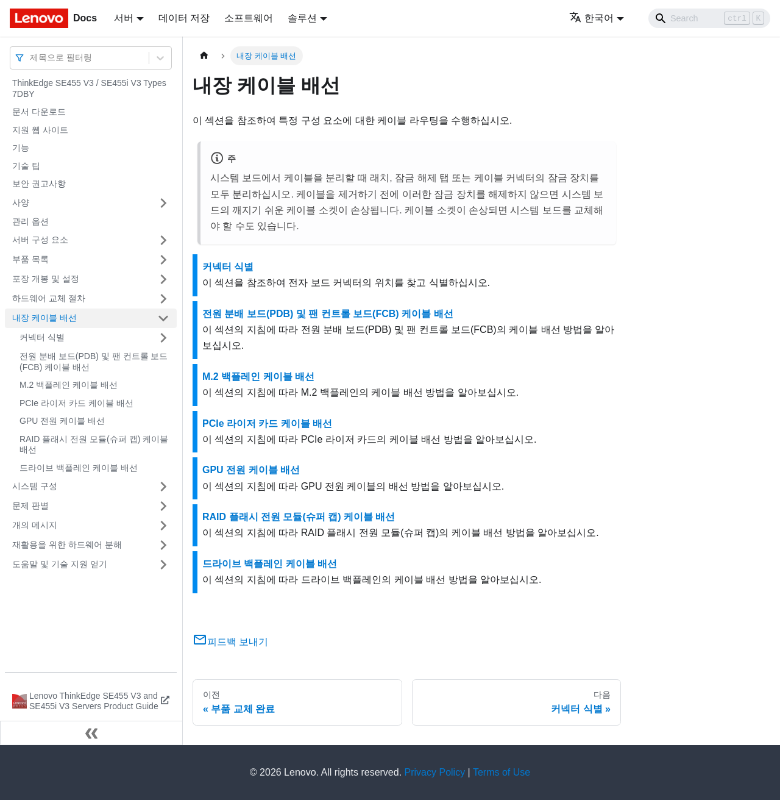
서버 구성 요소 (40, 240)
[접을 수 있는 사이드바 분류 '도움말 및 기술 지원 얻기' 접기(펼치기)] (163, 564)
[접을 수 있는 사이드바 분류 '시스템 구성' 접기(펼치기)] (163, 486)
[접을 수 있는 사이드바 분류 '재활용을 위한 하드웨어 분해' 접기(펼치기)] (163, 545)
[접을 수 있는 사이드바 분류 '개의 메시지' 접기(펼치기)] (163, 525)
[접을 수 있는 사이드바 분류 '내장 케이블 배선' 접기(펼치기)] (163, 318)
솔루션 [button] (302, 18)
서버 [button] (123, 18)
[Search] (709, 18)
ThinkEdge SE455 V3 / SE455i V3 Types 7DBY (89, 88)
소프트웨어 (248, 18)
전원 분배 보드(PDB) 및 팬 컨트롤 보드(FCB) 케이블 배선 (94, 361)
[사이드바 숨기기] (91, 733)
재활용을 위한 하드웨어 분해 (67, 544)
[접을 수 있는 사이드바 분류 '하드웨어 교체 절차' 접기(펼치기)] (163, 299)
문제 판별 (30, 505)
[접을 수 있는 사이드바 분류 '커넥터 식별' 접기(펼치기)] (163, 338)
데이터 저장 (184, 18)
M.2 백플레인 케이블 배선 (69, 385)
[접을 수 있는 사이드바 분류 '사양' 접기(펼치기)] (163, 203)
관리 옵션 (30, 221)
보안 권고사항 (39, 183)
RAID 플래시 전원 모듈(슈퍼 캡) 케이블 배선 (94, 444)
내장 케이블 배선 (44, 318)
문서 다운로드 (39, 111)
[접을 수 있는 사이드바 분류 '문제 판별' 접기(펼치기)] (163, 506)
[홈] (204, 55)
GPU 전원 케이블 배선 (62, 421)
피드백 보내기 (230, 642)
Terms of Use (501, 772)
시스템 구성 (34, 486)
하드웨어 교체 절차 (48, 298)
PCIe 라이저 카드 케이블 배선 (76, 403)
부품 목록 (30, 259)
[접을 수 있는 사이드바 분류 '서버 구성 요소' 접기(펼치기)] (163, 240)
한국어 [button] (591, 18)
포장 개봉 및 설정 (45, 279)
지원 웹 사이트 (40, 130)
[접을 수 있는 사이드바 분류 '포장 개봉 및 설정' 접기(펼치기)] (163, 279)
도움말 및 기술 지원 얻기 (59, 564)
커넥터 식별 (42, 337)
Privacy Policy (435, 772)
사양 (20, 202)
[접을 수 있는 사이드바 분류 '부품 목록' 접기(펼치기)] (163, 260)
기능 (20, 147)
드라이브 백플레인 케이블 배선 (79, 468)
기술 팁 (26, 166)
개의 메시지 (34, 525)
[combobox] (31, 58)
